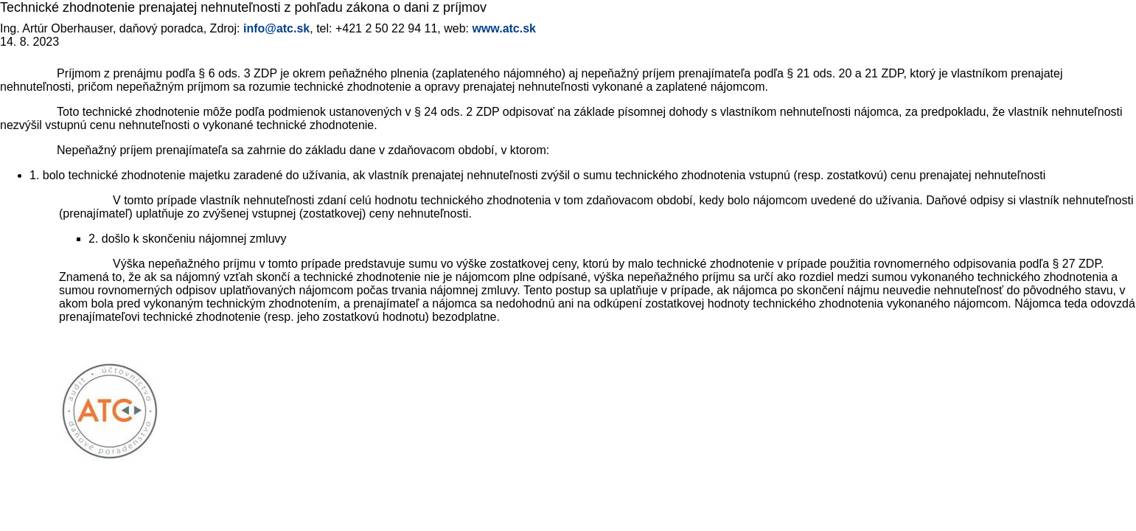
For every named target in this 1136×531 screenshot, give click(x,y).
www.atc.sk (504, 28)
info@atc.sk (276, 28)
